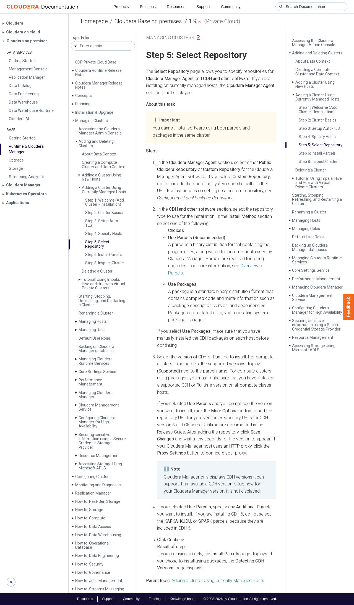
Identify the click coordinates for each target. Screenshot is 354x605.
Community (231, 6)
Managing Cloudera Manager (96, 394)
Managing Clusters (91, 120)
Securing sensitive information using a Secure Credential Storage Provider (102, 441)
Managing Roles (92, 329)
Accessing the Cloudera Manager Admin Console (100, 131)
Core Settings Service (97, 371)
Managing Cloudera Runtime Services (96, 361)
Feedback (348, 307)
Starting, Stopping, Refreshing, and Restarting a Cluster (102, 300)
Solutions (148, 6)
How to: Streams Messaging (99, 589)
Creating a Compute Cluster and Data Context (104, 164)
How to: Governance (92, 572)
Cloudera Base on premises (148, 21)
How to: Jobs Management (98, 580)
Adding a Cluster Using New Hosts (101, 177)
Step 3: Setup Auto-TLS (102, 223)
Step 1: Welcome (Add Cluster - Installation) (104, 202)
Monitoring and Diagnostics (99, 485)
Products (121, 6)
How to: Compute (90, 518)
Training (155, 599)
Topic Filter (80, 38)
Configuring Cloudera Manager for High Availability (97, 422)
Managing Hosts (93, 321)
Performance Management (90, 382)
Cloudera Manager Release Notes (99, 85)
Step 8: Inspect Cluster (104, 263)
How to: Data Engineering (97, 555)
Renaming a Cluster (96, 313)
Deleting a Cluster (97, 271)
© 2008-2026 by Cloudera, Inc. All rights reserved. (240, 599)
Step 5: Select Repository (97, 244)
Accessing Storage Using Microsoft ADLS (100, 466)
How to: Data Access (93, 526)
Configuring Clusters (93, 476)
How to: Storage (89, 510)
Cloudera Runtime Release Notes (98, 72)
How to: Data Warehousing (98, 535)
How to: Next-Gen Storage (97, 501)
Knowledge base (182, 599)
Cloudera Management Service (99, 407)
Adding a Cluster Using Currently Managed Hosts (104, 189)
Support (203, 6)
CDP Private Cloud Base (95, 62)
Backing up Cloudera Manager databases (96, 348)
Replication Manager (93, 493)
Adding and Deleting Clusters (96, 143)
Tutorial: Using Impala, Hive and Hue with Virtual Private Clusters (103, 283)
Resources (176, 6)
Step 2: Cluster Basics (104, 212)
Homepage (94, 21)
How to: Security (89, 564)
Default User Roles (95, 338)
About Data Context (99, 154)
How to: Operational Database (92, 545)
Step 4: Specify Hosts (103, 233)
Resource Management (99, 455)
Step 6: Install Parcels (103, 254)
